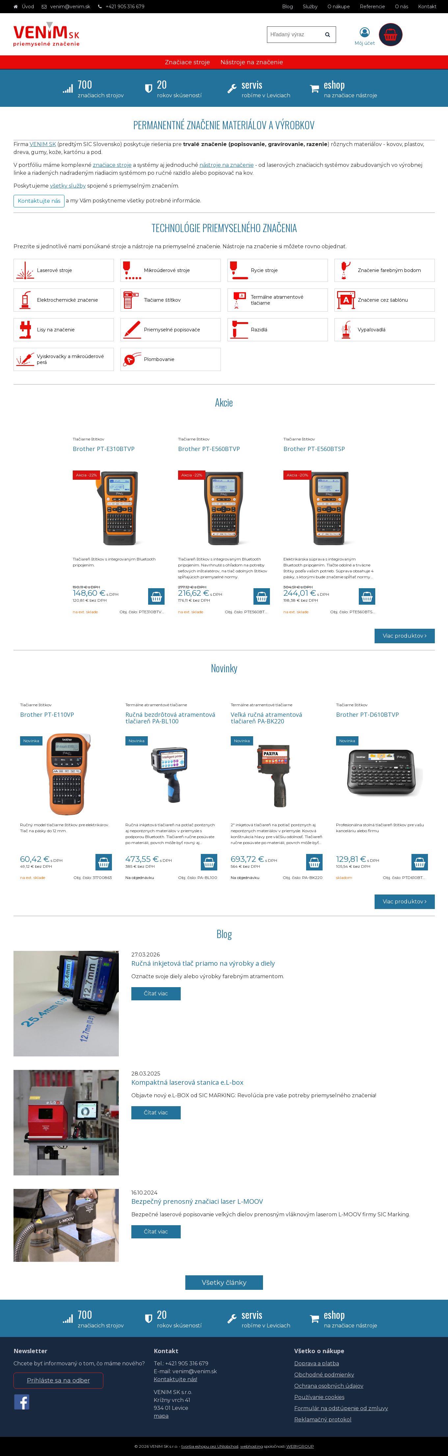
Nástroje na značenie (252, 62)
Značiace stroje (187, 62)
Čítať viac (156, 993)
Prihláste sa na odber (58, 1380)
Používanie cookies (319, 1397)
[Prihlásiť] (365, 36)
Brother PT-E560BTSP (314, 449)
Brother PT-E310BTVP (104, 449)
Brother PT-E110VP (47, 714)
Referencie (372, 7)
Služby (310, 7)
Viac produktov (405, 636)
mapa (161, 1416)
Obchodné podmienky (324, 1375)
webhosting (251, 1446)
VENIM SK (43, 144)
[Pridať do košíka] (156, 596)
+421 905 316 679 (125, 7)
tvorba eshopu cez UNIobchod (209, 1446)
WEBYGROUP (300, 1446)
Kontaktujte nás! (175, 1379)
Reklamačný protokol (323, 1419)
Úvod (28, 7)
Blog (287, 7)
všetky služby (68, 186)
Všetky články (224, 1283)
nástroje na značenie (226, 165)
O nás (401, 7)
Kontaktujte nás (39, 201)
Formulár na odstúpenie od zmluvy (341, 1408)
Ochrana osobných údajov (328, 1386)
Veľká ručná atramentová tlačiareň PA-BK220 (266, 718)
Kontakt (427, 7)
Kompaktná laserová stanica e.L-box (187, 1082)
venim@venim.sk (70, 7)
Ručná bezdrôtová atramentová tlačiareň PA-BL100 (170, 718)
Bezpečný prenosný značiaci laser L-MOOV (197, 1201)
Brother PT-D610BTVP (367, 714)
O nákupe (339, 7)
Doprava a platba (316, 1363)
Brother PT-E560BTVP (209, 449)
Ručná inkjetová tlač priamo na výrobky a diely (203, 963)
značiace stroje (112, 165)
